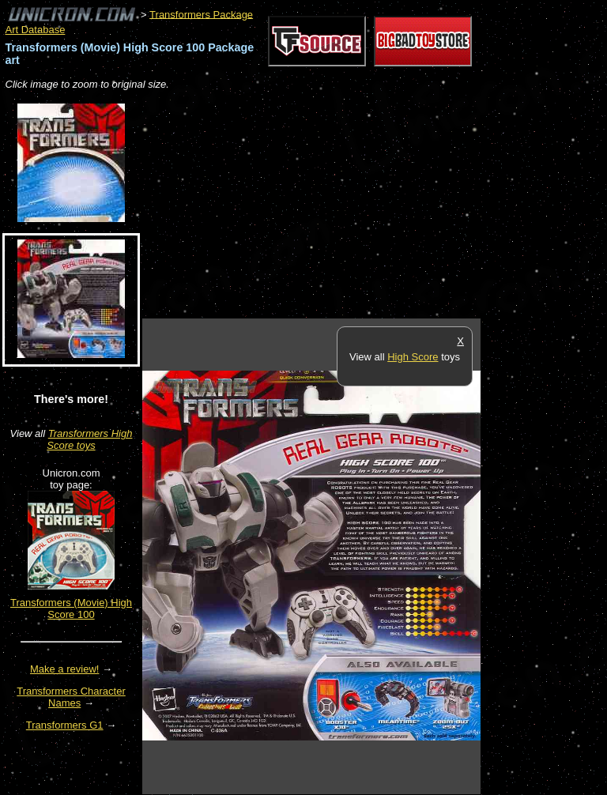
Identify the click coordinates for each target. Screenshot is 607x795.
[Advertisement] (327, 205)
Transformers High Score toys (89, 439)
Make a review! (64, 669)
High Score (412, 357)
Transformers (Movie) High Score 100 (71, 608)
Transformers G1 (65, 725)
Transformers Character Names (71, 697)
